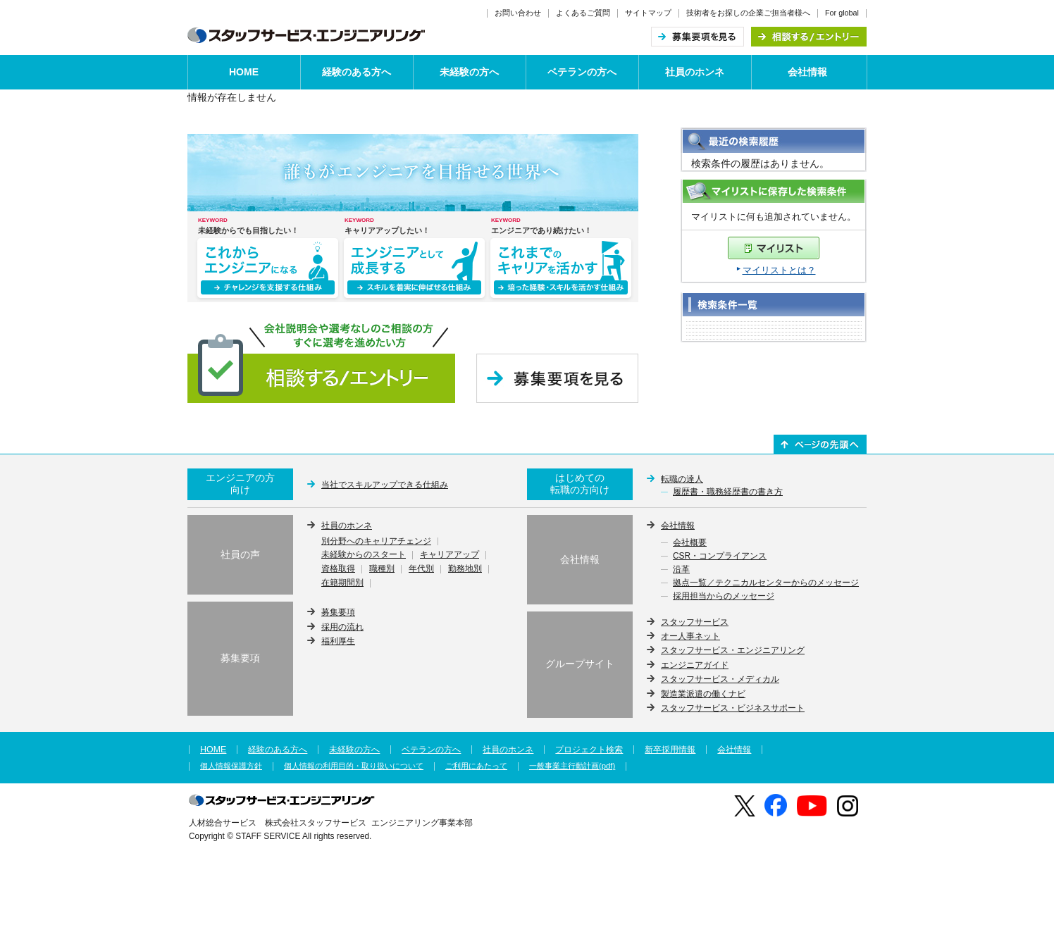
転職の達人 (682, 479)
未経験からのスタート (363, 555)
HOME (244, 71)
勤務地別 (465, 569)
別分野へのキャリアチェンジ (376, 542)
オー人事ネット (690, 636)
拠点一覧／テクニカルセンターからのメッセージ (766, 583)
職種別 (382, 569)
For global (842, 12)
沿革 (681, 570)
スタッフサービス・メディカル (720, 679)
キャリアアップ (449, 555)
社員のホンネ (694, 71)
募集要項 (338, 612)
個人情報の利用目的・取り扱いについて (353, 766)
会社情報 (807, 71)
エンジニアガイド (694, 665)
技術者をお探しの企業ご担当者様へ (748, 12)
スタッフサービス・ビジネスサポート (733, 708)
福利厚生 (338, 641)
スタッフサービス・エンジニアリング (733, 650)
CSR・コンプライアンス (720, 556)
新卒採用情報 (670, 749)
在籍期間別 (342, 583)
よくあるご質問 (583, 12)
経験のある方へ (356, 71)
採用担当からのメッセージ (723, 596)
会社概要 (690, 543)
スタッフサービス (694, 622)
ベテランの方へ (581, 71)
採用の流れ (342, 627)
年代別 (421, 569)
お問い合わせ (518, 12)
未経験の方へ (469, 71)
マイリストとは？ (779, 270)
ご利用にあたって (476, 766)
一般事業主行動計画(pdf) (572, 766)
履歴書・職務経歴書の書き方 (728, 492)
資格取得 (338, 569)
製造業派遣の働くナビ (703, 694)
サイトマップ (648, 12)
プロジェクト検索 (589, 749)
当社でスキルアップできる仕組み (384, 485)
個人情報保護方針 (231, 766)
